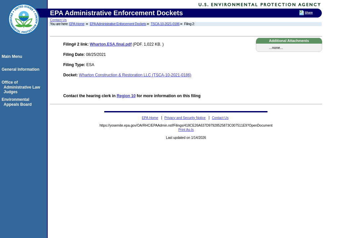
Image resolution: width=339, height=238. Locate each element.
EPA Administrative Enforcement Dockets (118, 24)
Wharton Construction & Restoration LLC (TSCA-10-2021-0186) (135, 75)
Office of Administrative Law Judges (22, 87)
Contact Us (58, 20)
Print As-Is (186, 130)
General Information (21, 69)
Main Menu (13, 56)
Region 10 (126, 96)
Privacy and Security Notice (185, 118)
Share (309, 12)
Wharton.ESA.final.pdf (111, 44)
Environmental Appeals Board (18, 101)
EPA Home (76, 24)
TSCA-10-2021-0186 (165, 24)
